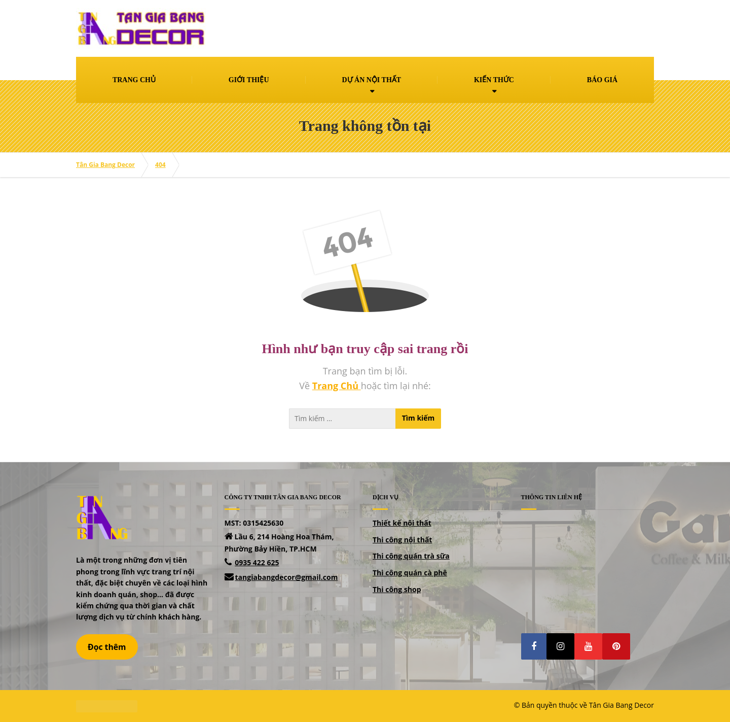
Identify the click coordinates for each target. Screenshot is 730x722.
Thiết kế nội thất (402, 523)
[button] (533, 646)
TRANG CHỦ (134, 80)
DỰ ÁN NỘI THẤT (371, 80)
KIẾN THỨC (494, 80)
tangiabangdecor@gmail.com (286, 577)
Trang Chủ (336, 386)
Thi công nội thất (402, 539)
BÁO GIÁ (602, 80)
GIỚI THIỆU (249, 80)
